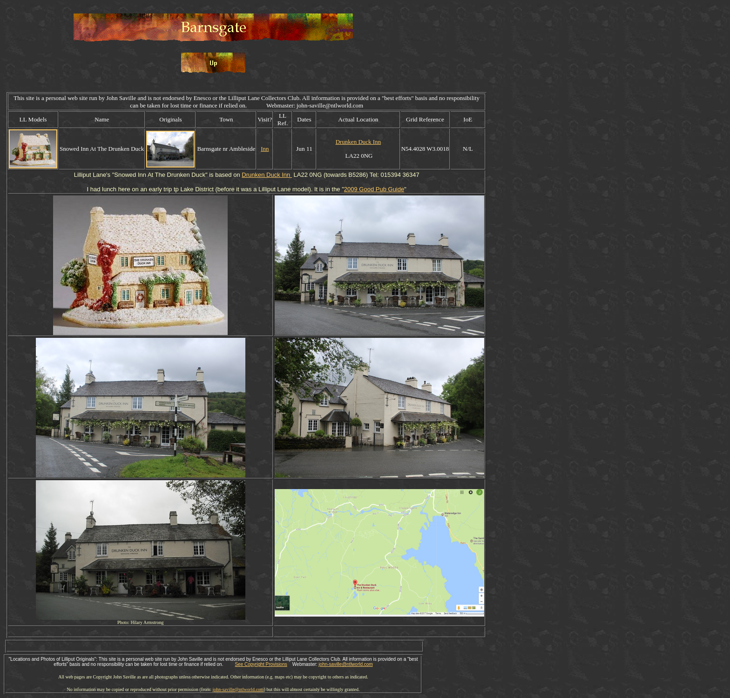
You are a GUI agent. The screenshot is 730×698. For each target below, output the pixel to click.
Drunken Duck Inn (358, 141)
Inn (265, 148)
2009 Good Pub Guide (374, 189)
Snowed (125, 174)
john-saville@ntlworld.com (345, 664)
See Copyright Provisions (261, 664)
